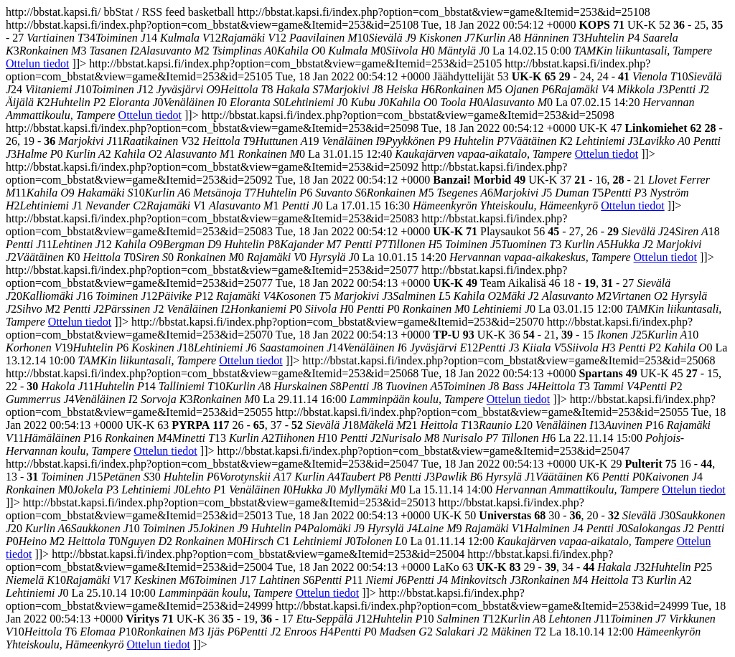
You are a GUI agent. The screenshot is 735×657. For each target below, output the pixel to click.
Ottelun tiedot (37, 63)
